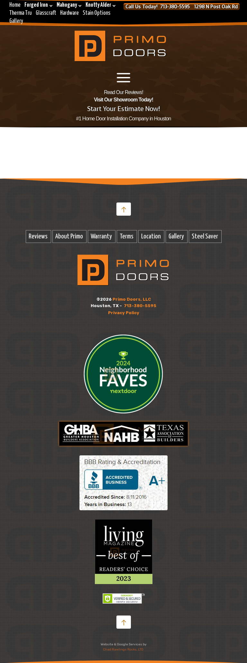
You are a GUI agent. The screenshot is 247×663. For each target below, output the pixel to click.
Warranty (101, 236)
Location (151, 236)
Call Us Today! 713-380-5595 (157, 7)
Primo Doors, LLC (132, 299)
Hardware (69, 13)
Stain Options (96, 13)
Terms (126, 236)
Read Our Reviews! (123, 92)
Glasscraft (46, 13)
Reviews (38, 236)
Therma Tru (20, 13)
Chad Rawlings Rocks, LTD (123, 649)
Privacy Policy (123, 312)
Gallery (16, 21)
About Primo (69, 236)
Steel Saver (205, 236)
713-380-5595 (140, 305)
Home (15, 5)
